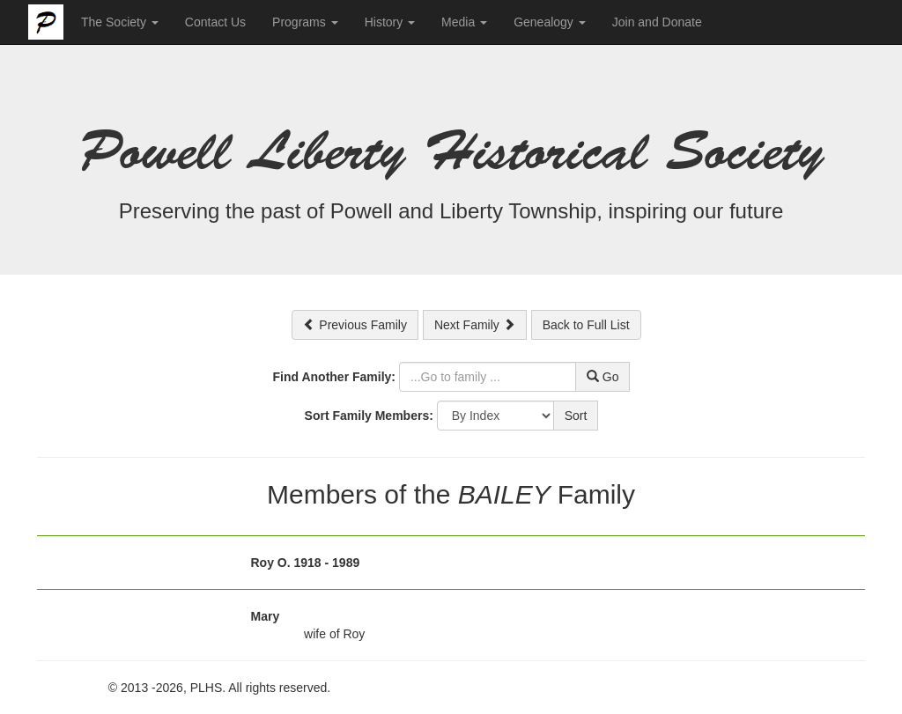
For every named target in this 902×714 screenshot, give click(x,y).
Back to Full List (586, 325)
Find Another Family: (334, 377)
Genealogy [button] (550, 22)
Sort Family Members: (369, 416)
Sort (576, 416)
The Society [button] (120, 22)
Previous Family (354, 325)
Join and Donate (657, 22)
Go (603, 377)
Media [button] (464, 22)
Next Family (474, 325)
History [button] (390, 22)
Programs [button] (305, 22)
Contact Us (215, 22)
